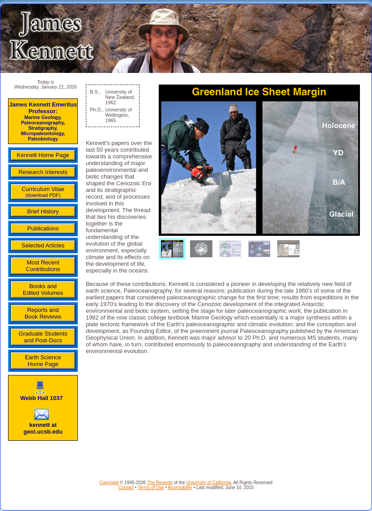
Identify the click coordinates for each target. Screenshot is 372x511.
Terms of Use (151, 487)
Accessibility (180, 487)
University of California (208, 482)
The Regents (160, 482)
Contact (126, 487)
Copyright (109, 482)
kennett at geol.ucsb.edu (42, 428)
